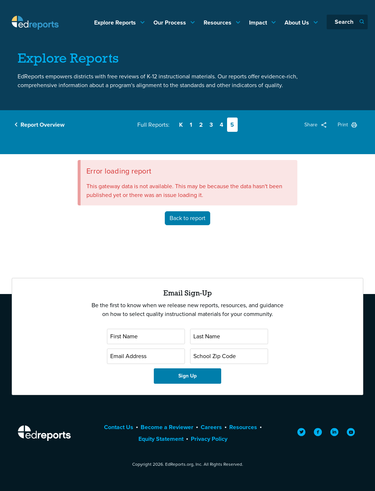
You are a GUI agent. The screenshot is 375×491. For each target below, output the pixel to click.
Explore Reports (115, 22)
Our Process (170, 22)
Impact (258, 22)
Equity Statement (160, 439)
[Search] (347, 22)
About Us (298, 22)
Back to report (187, 218)
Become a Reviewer (167, 427)
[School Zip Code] (229, 356)
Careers (211, 427)
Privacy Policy (209, 439)
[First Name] (146, 336)
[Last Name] (229, 336)
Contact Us (118, 427)
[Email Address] (146, 356)
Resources (218, 22)
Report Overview (42, 124)
